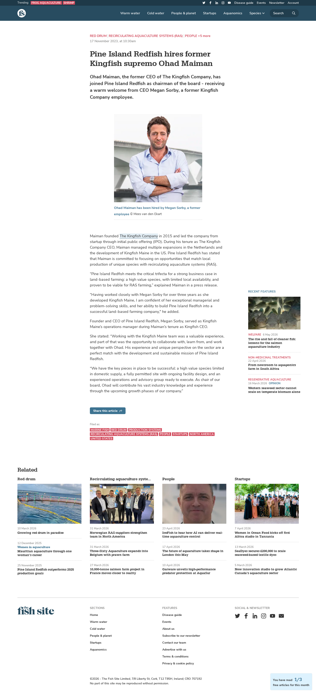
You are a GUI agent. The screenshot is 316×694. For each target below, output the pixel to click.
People (191, 36)
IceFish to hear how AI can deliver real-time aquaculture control (192, 535)
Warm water (130, 13)
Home (94, 615)
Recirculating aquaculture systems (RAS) (146, 36)
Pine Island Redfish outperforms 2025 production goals (45, 571)
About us (168, 629)
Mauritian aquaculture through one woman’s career (44, 553)
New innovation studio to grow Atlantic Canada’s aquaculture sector (266, 571)
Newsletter (276, 3)
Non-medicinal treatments (269, 357)
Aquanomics (232, 13)
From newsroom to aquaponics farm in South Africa (272, 367)
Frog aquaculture (46, 3)
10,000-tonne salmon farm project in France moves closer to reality (117, 571)
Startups (209, 13)
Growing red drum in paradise (40, 533)
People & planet (183, 13)
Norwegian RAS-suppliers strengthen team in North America (118, 535)
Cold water (155, 13)
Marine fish (100, 430)
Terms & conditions (175, 657)
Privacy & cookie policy (178, 663)
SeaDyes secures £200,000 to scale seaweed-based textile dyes (260, 553)
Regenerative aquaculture (269, 379)
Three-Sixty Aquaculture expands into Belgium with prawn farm (119, 553)
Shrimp (69, 3)
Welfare (254, 334)
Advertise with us (174, 650)
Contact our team (174, 643)
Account (293, 3)
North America (202, 434)
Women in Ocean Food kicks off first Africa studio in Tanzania (262, 535)
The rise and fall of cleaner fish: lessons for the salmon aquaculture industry (272, 343)
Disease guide (243, 3)
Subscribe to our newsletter (181, 636)
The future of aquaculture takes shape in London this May (192, 553)
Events (261, 3)
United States (102, 438)
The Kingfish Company (139, 236)
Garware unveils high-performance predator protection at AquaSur (189, 571)
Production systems (145, 430)
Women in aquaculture (33, 547)
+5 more (204, 36)
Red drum (98, 36)
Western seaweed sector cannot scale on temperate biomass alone (274, 390)
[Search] (284, 13)
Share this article (107, 411)
